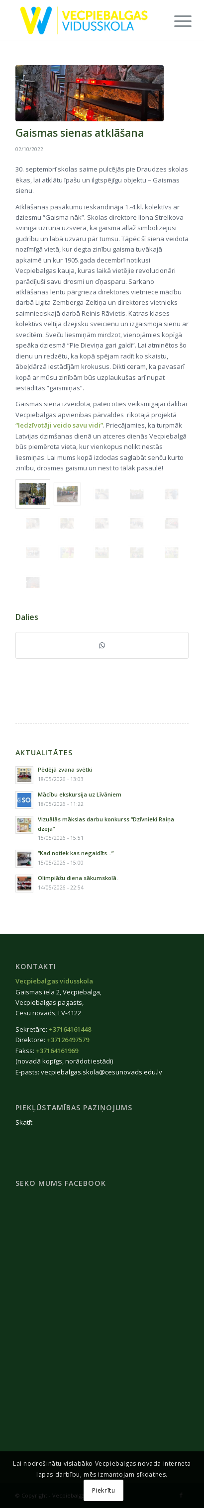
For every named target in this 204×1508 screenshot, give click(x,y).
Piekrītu (103, 1490)
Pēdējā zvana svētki (65, 769)
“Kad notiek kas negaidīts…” (75, 853)
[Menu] (175, 21)
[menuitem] (175, 21)
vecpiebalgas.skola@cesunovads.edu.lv (101, 1071)
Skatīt (23, 1122)
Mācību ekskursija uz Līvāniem (79, 794)
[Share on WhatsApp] (102, 645)
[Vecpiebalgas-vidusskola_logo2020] (84, 20)
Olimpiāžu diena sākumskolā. (78, 878)
